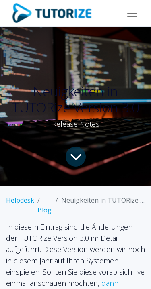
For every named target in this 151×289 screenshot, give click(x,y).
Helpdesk (20, 200)
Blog (44, 210)
